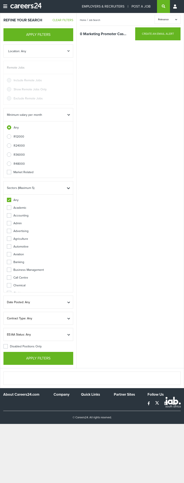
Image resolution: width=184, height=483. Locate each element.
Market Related (20, 172)
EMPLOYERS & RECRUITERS (103, 6)
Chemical (16, 285)
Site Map (86, 412)
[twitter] (157, 403)
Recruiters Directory (88, 405)
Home (83, 20)
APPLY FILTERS (38, 34)
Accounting (18, 215)
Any (16, 127)
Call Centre (17, 277)
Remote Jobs (16, 67)
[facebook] (149, 403)
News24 (119, 408)
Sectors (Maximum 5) (20, 188)
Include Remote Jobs (28, 80)
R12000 (19, 136)
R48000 (19, 164)
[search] (163, 6)
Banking (15, 262)
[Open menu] (5, 6)
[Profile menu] (175, 6)
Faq (83, 439)
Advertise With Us (63, 410)
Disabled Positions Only (22, 346)
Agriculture (17, 239)
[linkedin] (166, 403)
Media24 (119, 420)
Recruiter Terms (91, 433)
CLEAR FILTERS (62, 20)
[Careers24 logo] (24, 6)
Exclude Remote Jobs (28, 98)
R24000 (19, 145)
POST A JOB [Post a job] (141, 6)
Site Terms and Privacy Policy (91, 420)
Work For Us (62, 403)
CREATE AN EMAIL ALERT (158, 34)
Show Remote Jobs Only (30, 89)
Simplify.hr (120, 403)
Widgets (86, 427)
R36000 (19, 154)
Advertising (18, 231)
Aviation (15, 254)
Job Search (94, 20)
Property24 (121, 414)
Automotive (18, 246)
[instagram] (174, 403)
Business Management (25, 270)
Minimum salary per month (24, 115)
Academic (16, 207)
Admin (14, 223)
